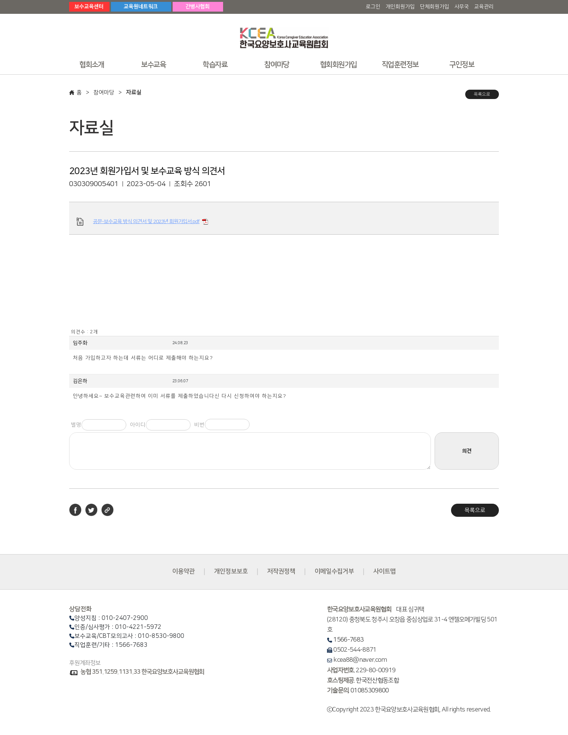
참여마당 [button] (276, 65)
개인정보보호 (231, 571)
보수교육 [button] (153, 65)
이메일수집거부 (334, 571)
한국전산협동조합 (377, 680)
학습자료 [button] (215, 65)
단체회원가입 (434, 7)
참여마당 (103, 92)
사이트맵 (384, 571)
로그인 (373, 7)
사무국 (461, 7)
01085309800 (370, 690)
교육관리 (484, 7)
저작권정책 (281, 571)
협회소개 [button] (91, 65)
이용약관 (183, 571)
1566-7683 (348, 639)
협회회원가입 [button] (338, 65)
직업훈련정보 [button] (400, 65)
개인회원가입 (400, 7)
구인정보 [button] (461, 65)
